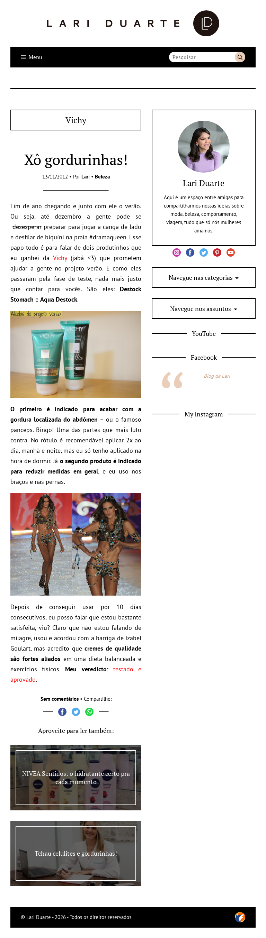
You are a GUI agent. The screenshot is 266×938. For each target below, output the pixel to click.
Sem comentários (60, 699)
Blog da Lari (217, 376)
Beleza (102, 176)
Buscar (240, 57)
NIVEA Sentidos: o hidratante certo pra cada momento (76, 777)
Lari (85, 176)
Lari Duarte (203, 182)
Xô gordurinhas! (76, 159)
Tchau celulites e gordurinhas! (76, 853)
